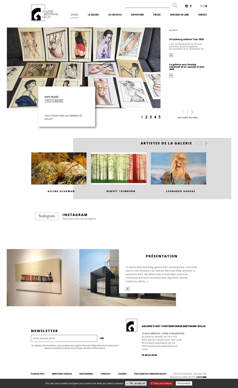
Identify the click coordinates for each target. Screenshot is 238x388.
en (206, 6)
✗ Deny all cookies (161, 383)
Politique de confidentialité (150, 373)
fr (201, 6)
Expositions (137, 14)
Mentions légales (62, 373)
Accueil (74, 14)
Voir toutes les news (187, 117)
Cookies (122, 373)
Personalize (184, 383)
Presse (157, 14)
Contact (202, 14)
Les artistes (115, 14)
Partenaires (86, 373)
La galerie (93, 14)
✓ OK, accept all (136, 383)
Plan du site (37, 373)
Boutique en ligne (179, 14)
